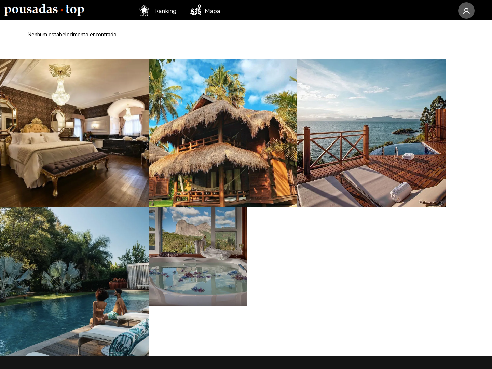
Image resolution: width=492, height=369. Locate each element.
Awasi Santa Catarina (56, 233)
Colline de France (51, 207)
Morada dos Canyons (56, 323)
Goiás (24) (154, 298)
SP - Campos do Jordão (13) (291, 233)
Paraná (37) (156, 259)
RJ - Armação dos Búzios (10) (293, 311)
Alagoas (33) (157, 285)
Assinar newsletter (395, 281)
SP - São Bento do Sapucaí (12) (296, 246)
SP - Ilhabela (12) (277, 259)
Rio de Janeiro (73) (165, 233)
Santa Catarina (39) (166, 246)
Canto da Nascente (53, 272)
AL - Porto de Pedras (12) (288, 272)
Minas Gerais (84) (164, 220)
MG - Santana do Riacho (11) (292, 298)
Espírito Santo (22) (165, 311)
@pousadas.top (457, 323)
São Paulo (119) (162, 207)
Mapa (205, 9)
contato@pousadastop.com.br (418, 209)
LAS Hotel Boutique (55, 246)
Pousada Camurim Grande (64, 220)
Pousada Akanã (48, 285)
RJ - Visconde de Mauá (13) (290, 220)
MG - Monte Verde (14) (285, 207)
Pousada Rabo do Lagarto (63, 259)
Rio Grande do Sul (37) (172, 272)
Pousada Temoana (52, 311)
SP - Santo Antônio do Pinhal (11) (299, 285)
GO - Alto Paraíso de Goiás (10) (296, 323)
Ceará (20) (154, 323)
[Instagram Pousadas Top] (376, 232)
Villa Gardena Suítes (55, 298)
